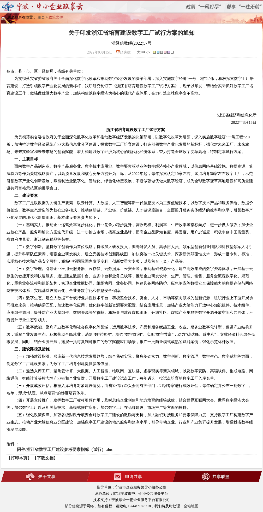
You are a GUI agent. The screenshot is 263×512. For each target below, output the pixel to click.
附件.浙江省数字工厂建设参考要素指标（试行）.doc (65, 449)
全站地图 (191, 506)
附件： (13, 444)
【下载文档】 (45, 458)
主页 (41, 17)
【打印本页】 (19, 458)
